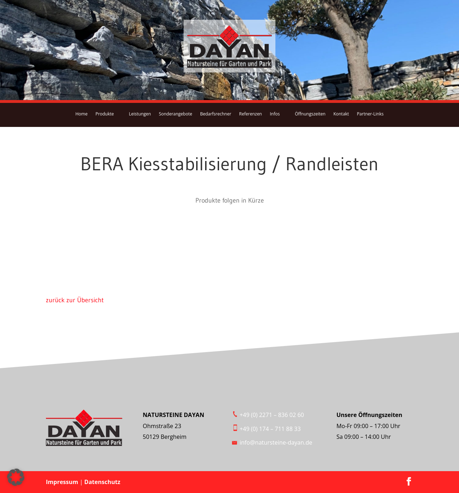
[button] (16, 477)
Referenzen (250, 114)
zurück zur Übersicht (75, 300)
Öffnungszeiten (310, 114)
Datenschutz (102, 482)
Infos (275, 114)
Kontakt (341, 114)
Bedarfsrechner (215, 114)
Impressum (63, 482)
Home (81, 114)
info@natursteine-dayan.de (276, 442)
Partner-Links (370, 114)
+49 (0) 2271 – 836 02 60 (272, 415)
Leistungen (140, 114)
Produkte (104, 114)
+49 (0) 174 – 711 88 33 (270, 429)
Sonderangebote (175, 114)
